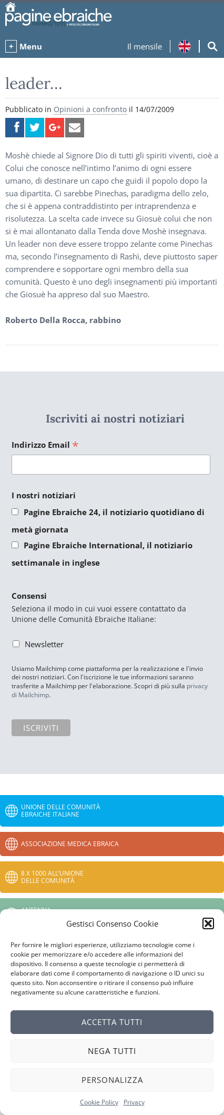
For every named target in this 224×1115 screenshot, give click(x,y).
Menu (30, 46)
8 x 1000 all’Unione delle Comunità (52, 877)
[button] (208, 923)
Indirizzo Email (45, 445)
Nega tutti (112, 1051)
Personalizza (112, 1079)
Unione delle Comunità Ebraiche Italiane (60, 810)
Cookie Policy (99, 1102)
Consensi (29, 595)
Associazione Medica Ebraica (70, 843)
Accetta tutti (112, 1022)
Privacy (134, 1102)
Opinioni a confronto (90, 109)
